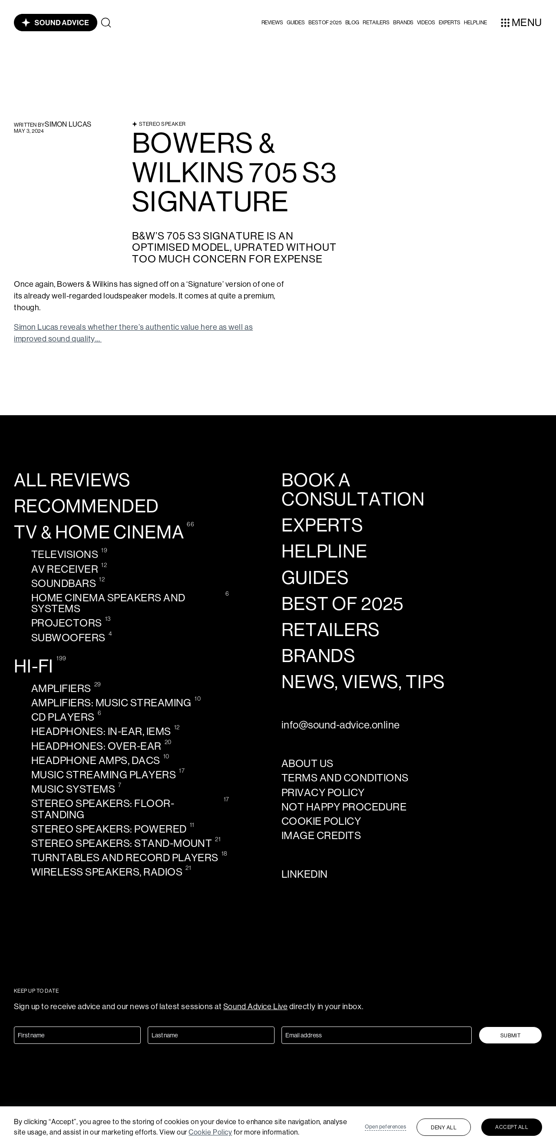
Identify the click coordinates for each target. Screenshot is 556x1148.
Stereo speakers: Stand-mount (121, 843)
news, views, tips (363, 682)
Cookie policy (321, 821)
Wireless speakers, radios (106, 871)
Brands (403, 23)
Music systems (73, 789)
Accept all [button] (511, 1127)
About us (307, 763)
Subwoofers (68, 637)
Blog (352, 23)
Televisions (64, 554)
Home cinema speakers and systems (108, 603)
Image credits (321, 835)
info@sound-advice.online (340, 724)
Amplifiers (61, 688)
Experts (449, 23)
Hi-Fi (33, 666)
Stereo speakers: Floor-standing (102, 809)
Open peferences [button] (385, 1127)
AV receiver (64, 569)
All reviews (72, 480)
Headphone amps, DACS (95, 760)
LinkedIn (304, 874)
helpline (475, 23)
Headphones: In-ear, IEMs (101, 731)
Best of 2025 (325, 23)
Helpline (324, 551)
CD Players (63, 717)
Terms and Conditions (345, 777)
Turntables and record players (124, 857)
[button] (272, 23)
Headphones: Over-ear (96, 746)
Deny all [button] (444, 1128)
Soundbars (63, 583)
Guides (296, 23)
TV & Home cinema (99, 532)
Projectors (66, 622)
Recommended (86, 506)
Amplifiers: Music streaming (111, 702)
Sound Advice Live (255, 1006)
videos (426, 23)
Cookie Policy (210, 1132)
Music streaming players (103, 774)
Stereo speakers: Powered (109, 828)
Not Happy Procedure (344, 806)
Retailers (376, 23)
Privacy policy (323, 792)
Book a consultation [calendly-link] (353, 490)
